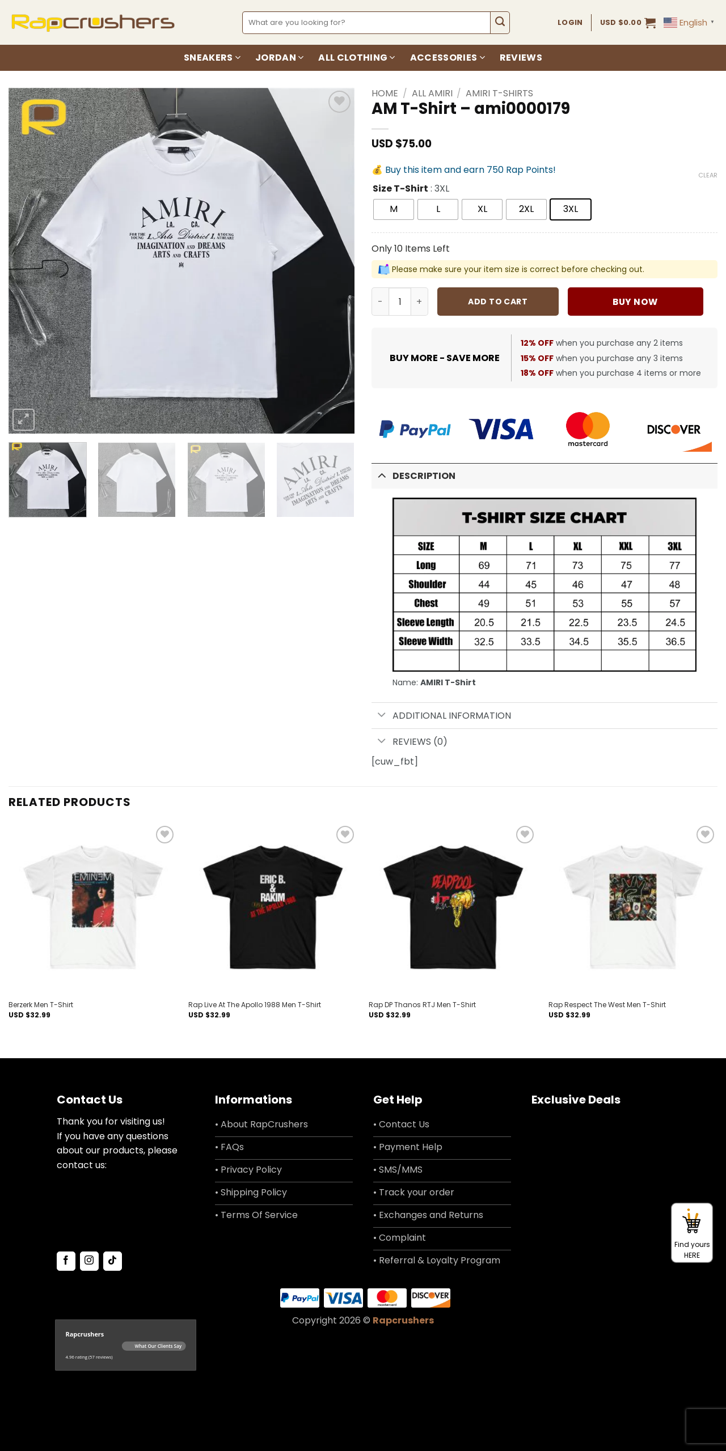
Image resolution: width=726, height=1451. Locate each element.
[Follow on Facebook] (66, 1261)
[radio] (393, 209)
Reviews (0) (410, 742)
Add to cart (497, 301)
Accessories (447, 57)
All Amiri (432, 93)
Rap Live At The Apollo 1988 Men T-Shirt (254, 1004)
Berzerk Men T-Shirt (41, 1004)
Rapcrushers (403, 1320)
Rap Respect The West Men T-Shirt (607, 1004)
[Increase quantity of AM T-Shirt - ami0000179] (419, 301)
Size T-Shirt (400, 189)
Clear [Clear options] (707, 175)
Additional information (441, 716)
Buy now (635, 302)
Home (385, 93)
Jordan (279, 57)
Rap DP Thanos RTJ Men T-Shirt (422, 1004)
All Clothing (356, 57)
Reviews (521, 57)
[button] (628, 22)
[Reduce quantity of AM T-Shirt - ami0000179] (380, 301)
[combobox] (366, 22)
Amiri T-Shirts (499, 93)
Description (413, 475)
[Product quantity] (400, 301)
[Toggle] (382, 475)
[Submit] (500, 22)
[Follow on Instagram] (89, 1261)
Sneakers (212, 57)
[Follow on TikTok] (112, 1261)
